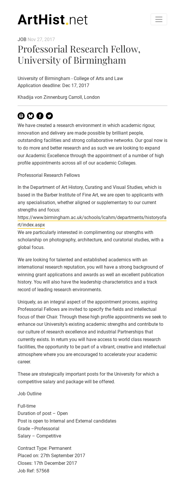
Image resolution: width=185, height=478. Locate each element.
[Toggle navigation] (159, 19)
